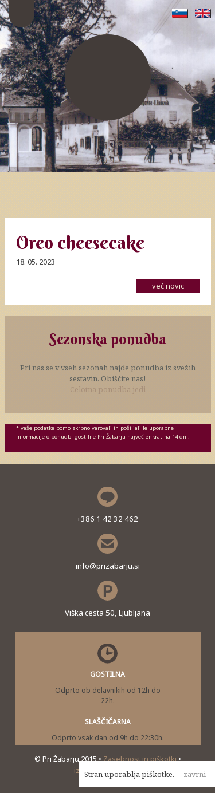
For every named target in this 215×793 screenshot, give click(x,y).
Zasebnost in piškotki (140, 758)
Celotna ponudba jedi (108, 389)
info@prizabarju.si (108, 566)
